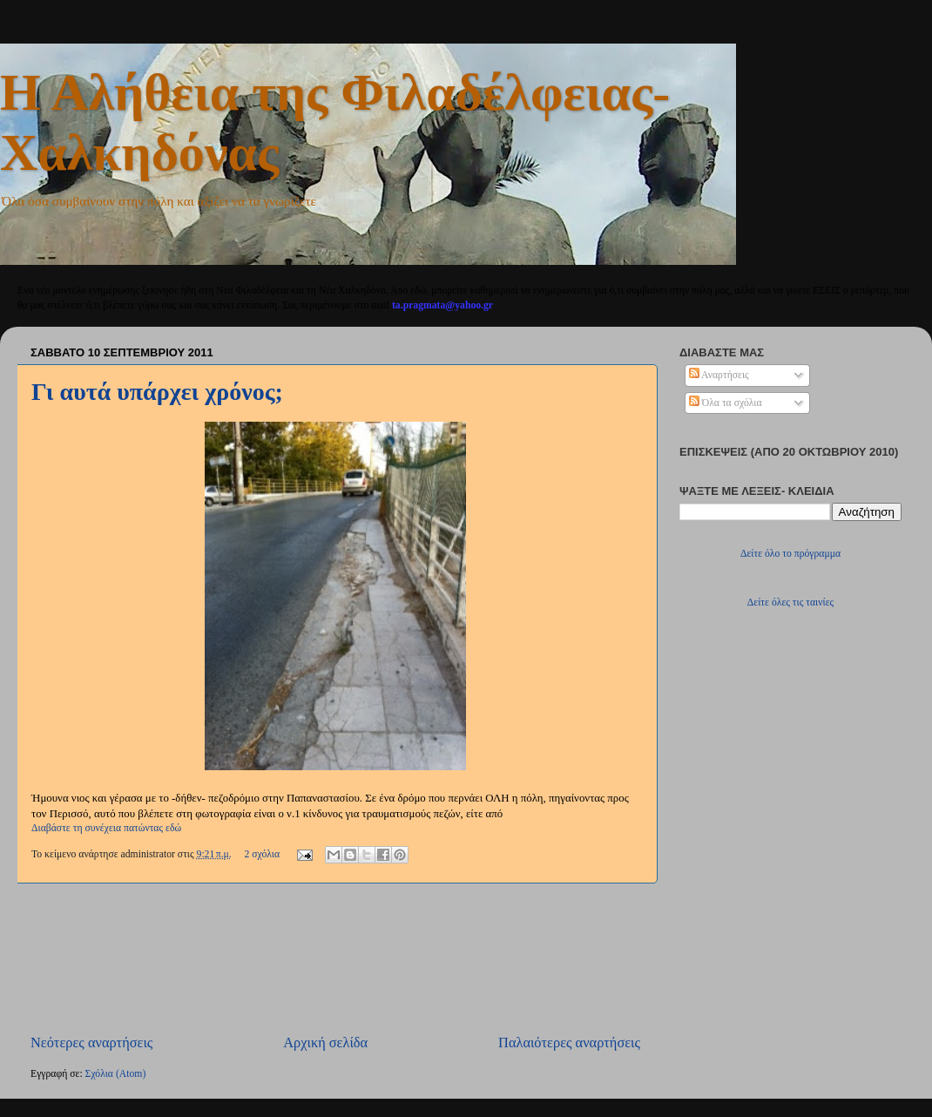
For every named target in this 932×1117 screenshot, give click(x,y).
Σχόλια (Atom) (115, 1074)
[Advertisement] (335, 958)
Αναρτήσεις (719, 375)
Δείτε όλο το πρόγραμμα (790, 553)
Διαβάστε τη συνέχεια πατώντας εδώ (106, 828)
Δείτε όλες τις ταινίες (790, 602)
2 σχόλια (262, 854)
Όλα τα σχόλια (725, 403)
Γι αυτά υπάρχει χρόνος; (157, 391)
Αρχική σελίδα (325, 1042)
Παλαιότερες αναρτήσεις (569, 1042)
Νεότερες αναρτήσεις (91, 1042)
